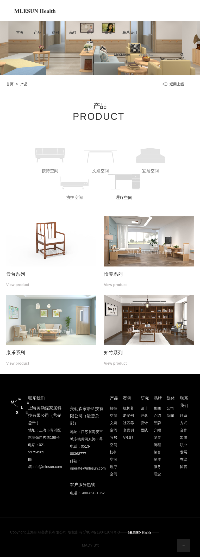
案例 (57, 32)
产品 (39, 32)
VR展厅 (129, 437)
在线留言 (183, 463)
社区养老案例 (128, 426)
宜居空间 (113, 441)
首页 (21, 32)
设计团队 (144, 426)
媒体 (110, 32)
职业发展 (183, 448)
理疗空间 (113, 470)
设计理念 (144, 412)
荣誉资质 (157, 455)
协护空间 (113, 455)
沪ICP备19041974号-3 (101, 532)
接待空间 (113, 412)
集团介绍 (157, 412)
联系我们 (131, 32)
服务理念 (157, 470)
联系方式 (183, 419)
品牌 (74, 32)
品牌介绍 (157, 426)
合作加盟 (183, 434)
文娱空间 (113, 426)
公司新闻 (170, 412)
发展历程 (157, 441)
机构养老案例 (128, 412)
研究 (92, 32)
